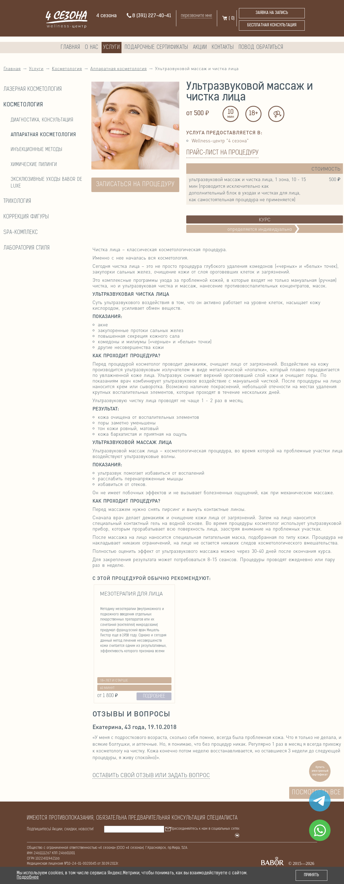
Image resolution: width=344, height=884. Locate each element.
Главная (70, 47)
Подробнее (28, 877)
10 (230, 114)
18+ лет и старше (114, 680)
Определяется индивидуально (264, 229)
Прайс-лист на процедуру (222, 153)
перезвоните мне (196, 15)
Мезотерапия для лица (131, 593)
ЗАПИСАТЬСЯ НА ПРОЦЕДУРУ (135, 184)
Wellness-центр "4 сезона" (220, 140)
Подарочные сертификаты (156, 47)
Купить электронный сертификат (319, 771)
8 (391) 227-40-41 (148, 16)
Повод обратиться (261, 47)
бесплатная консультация (271, 25)
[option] (134, 643)
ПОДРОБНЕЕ (154, 696)
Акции (200, 47)
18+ (253, 113)
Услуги (111, 47)
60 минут (107, 688)
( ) (228, 18)
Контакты (223, 47)
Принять (311, 875)
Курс (265, 219)
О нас (91, 47)
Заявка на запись (272, 13)
